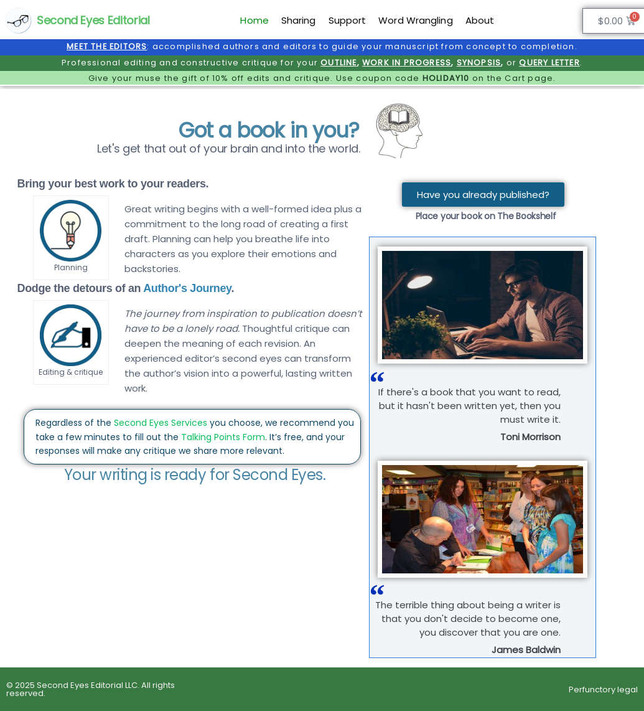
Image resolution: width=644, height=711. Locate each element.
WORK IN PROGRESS (406, 62)
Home (254, 20)
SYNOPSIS (479, 62)
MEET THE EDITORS (107, 46)
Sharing (298, 20)
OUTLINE (338, 62)
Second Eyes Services (160, 423)
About (480, 20)
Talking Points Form (223, 437)
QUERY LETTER (549, 62)
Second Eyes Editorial (93, 20)
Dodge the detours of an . (126, 288)
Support (347, 20)
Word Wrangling (415, 20)
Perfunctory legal (603, 689)
